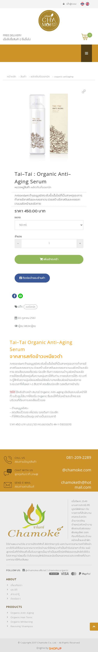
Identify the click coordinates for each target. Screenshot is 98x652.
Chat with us (24, 470)
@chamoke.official (34, 570)
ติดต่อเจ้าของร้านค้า (32, 278)
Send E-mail (23, 482)
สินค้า (23, 76)
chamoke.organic (58, 570)
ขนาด (18, 217)
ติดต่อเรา (16, 598)
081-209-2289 (78, 457)
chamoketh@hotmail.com (76, 485)
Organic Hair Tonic (21, 617)
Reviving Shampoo (22, 626)
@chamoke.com (76, 469)
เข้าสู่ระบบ (69, 4)
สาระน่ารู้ (15, 594)
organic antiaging (63, 76)
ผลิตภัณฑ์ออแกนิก (40, 76)
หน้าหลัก (11, 76)
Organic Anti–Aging (22, 613)
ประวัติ (14, 590)
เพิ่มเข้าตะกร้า (49, 259)
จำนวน (18, 236)
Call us (20, 457)
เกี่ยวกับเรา (16, 585)
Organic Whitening (22, 622)
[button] (84, 91)
